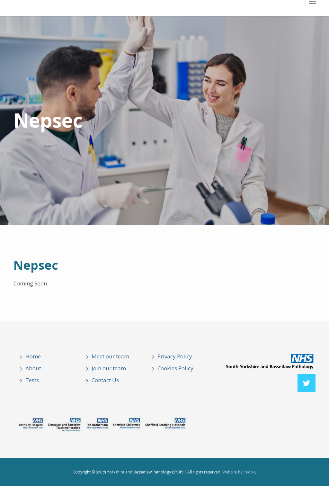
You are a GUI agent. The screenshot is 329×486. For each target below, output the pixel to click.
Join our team (109, 368)
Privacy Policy (175, 356)
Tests (32, 380)
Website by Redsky (239, 472)
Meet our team (110, 356)
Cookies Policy (175, 368)
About (33, 368)
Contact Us (106, 380)
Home (33, 356)
